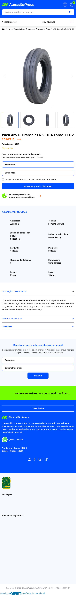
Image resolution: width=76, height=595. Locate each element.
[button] (71, 76)
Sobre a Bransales (12, 318)
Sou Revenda (48, 22)
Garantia (7, 326)
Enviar (38, 375)
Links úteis (38, 408)
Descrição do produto (14, 291)
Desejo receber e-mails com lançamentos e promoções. (31, 179)
